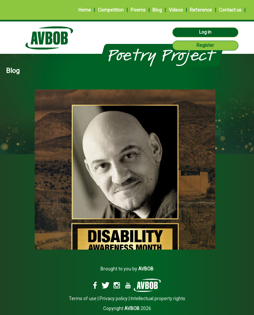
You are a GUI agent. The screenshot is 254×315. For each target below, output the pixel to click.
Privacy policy (114, 298)
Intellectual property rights (158, 298)
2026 (137, 308)
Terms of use (83, 298)
